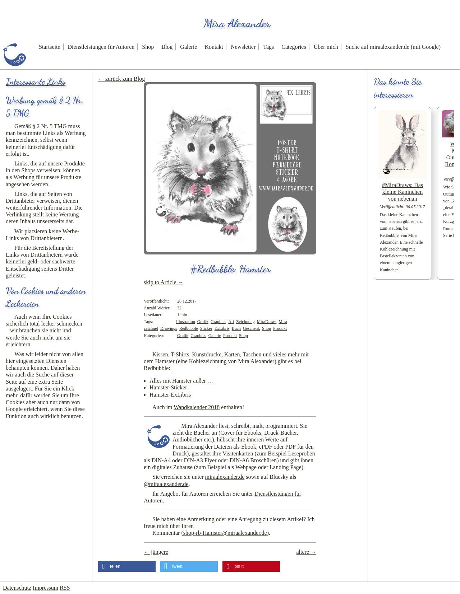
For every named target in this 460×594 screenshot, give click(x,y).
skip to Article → (164, 282)
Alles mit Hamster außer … (181, 381)
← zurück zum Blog (121, 79)
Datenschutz (17, 588)
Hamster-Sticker (168, 387)
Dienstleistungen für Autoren (101, 47)
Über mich (326, 47)
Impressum (45, 588)
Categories (293, 47)
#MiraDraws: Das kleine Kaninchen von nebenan (402, 192)
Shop (148, 47)
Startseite (49, 47)
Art (231, 321)
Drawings (168, 328)
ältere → (306, 552)
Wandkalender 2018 (197, 407)
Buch (236, 328)
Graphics (218, 321)
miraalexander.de (225, 477)
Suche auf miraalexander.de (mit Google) (393, 47)
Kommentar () (210, 533)
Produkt (280, 328)
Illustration (185, 321)
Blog (166, 47)
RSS (65, 588)
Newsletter (243, 47)
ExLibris (222, 328)
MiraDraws (267, 321)
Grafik (202, 321)
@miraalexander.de (166, 484)
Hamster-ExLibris (170, 395)
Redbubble (188, 328)
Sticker (206, 328)
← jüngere (156, 552)
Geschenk (251, 328)
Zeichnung (245, 321)
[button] (127, 566)
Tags (268, 47)
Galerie (188, 47)
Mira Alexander (236, 23)
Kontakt (213, 47)
